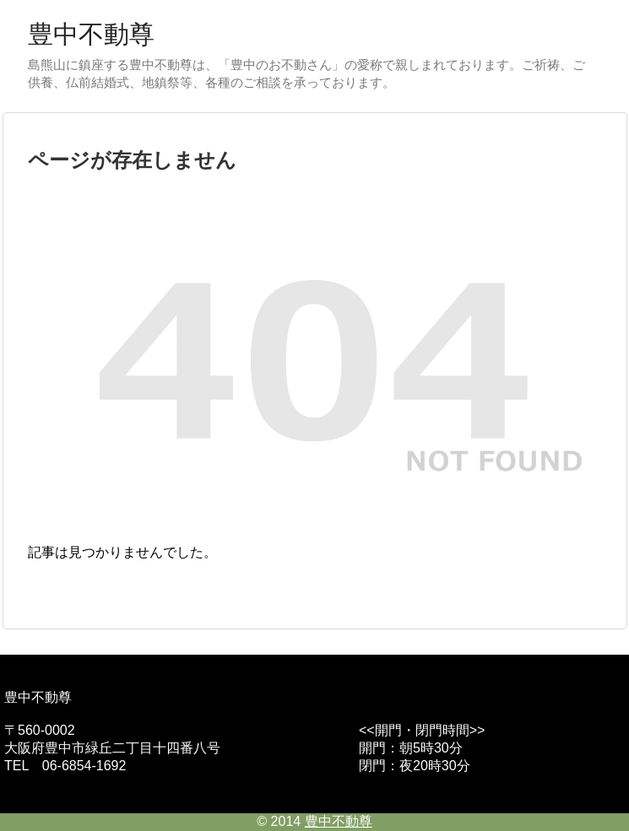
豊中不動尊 (91, 34)
